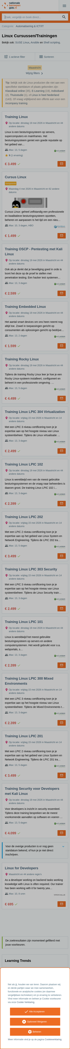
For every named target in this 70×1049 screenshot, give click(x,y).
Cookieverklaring (53, 1039)
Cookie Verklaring (25, 1002)
